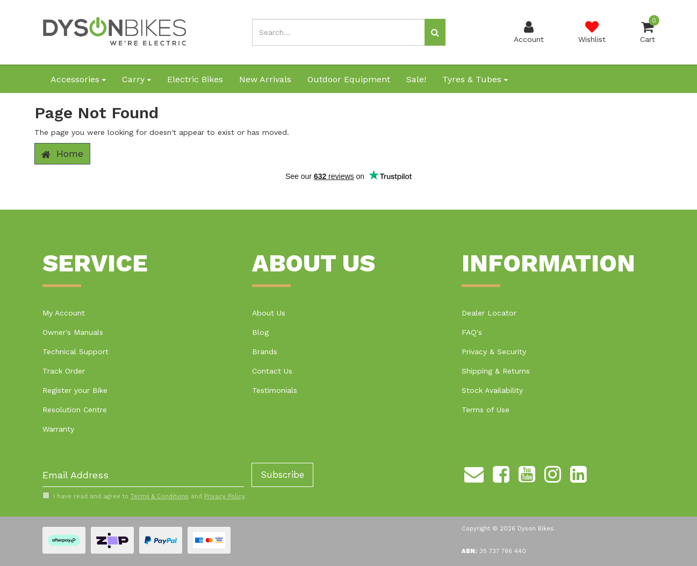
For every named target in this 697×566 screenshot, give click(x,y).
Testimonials (274, 390)
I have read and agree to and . (144, 496)
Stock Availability (492, 390)
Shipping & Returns (496, 371)
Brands (264, 351)
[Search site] (435, 32)
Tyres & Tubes (475, 79)
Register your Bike (74, 390)
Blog (260, 332)
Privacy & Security (494, 351)
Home (62, 154)
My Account (63, 313)
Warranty (58, 429)
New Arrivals (265, 79)
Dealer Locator (489, 313)
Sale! (416, 79)
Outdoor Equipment (348, 79)
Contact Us (272, 371)
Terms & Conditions (160, 496)
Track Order (63, 371)
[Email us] (474, 472)
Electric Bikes (195, 79)
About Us (268, 313)
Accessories (78, 79)
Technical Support (75, 351)
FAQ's (472, 332)
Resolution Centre (74, 409)
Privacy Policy (224, 496)
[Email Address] (143, 475)
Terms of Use (485, 409)
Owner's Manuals (72, 332)
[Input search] (338, 32)
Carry (136, 79)
